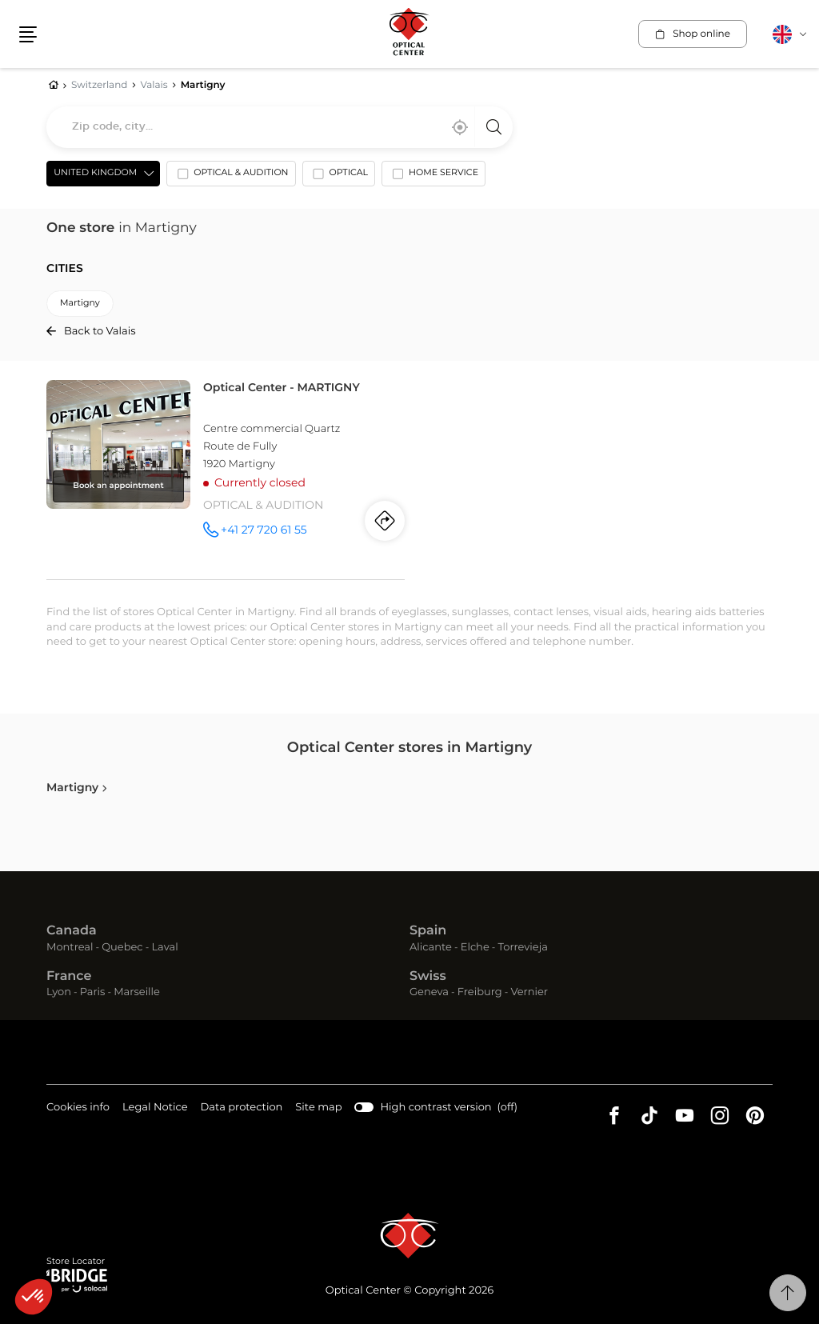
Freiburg (479, 993)
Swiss (428, 976)
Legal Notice (154, 1108)
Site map (318, 1107)
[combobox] (279, 127)
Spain (428, 932)
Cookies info (78, 1108)
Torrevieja (523, 947)
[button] (33, 1297)
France (68, 976)
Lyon (58, 993)
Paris (93, 993)
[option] (230, 177)
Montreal (69, 947)
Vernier (529, 993)
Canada (71, 932)
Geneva (429, 993)
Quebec (122, 947)
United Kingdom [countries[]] (95, 173)
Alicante (431, 947)
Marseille (137, 993)
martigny (80, 303)
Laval (164, 947)
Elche (475, 947)
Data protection (241, 1108)
